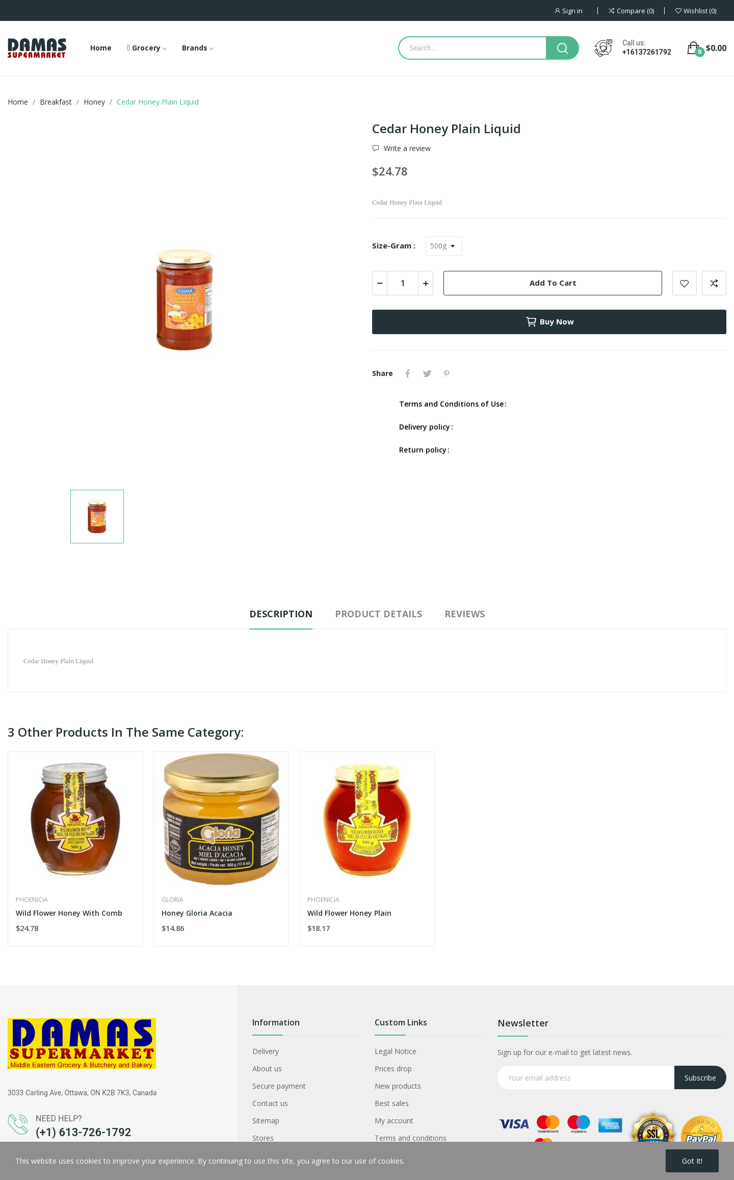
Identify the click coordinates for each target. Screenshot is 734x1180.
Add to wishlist (684, 283)
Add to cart (553, 283)
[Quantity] (402, 283)
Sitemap (265, 1120)
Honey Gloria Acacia (197, 913)
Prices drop (393, 1068)
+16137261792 (646, 52)
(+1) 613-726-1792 (83, 1132)
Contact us (270, 1103)
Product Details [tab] (378, 614)
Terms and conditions (411, 1138)
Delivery (265, 1051)
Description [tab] (280, 614)
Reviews (464, 614)
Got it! (692, 1161)
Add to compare (714, 283)
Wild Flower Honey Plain (349, 913)
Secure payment (279, 1086)
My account (394, 1120)
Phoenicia (32, 900)
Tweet (427, 373)
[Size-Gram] (444, 246)
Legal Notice (395, 1051)
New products (398, 1086)
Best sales (392, 1103)
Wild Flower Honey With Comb (69, 913)
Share (407, 373)
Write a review (406, 148)
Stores (263, 1138)
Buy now (549, 322)
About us (267, 1068)
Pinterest (446, 373)
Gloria (173, 900)
